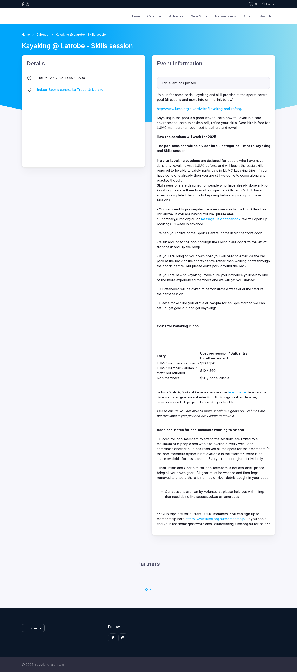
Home (135, 16)
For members (225, 16)
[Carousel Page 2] (150, 589)
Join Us (265, 16)
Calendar (154, 16)
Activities (176, 16)
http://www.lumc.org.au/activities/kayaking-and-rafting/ (199, 109)
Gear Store (199, 16)
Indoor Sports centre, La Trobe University (70, 90)
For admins (33, 628)
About (248, 16)
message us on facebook (220, 219)
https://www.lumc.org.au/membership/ (215, 519)
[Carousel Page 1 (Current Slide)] (146, 589)
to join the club (237, 392)
